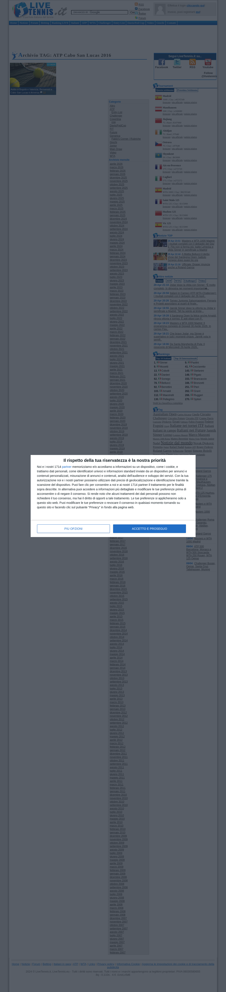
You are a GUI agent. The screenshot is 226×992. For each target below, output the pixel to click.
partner (66, 466)
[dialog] (113, 496)
